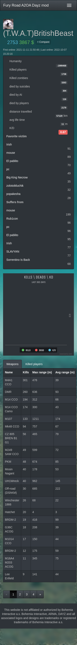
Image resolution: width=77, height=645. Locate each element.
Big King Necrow (17, 177)
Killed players (34, 364)
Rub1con (12, 218)
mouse (10, 152)
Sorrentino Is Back (18, 259)
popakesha (13, 194)
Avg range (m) (65, 372)
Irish (9, 144)
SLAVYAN (12, 251)
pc (7, 169)
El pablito (12, 161)
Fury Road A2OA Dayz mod (26, 5)
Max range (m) (42, 372)
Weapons (12, 364)
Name (9, 372)
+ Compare (43, 42)
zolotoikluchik (14, 185)
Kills (26, 372)
